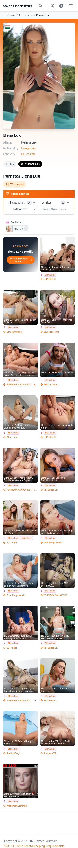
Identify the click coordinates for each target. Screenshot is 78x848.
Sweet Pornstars (17, 5)
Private (36, 384)
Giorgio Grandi (36, 489)
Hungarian (28, 148)
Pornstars (25, 15)
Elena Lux (50, 274)
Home (11, 15)
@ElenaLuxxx (30, 164)
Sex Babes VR (51, 489)
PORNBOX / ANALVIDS (18, 384)
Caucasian (28, 154)
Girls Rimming (14, 331)
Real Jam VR (50, 753)
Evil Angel (12, 542)
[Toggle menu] (71, 6)
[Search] (40, 5)
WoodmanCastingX (17, 805)
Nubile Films (50, 700)
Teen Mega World (53, 542)
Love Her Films (51, 331)
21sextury (12, 437)
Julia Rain (26, 537)
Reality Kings (50, 384)
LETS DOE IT (50, 278)
